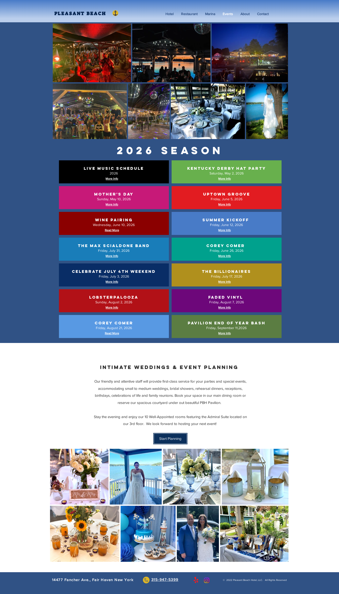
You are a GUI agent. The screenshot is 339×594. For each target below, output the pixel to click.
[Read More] (112, 230)
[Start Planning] (170, 439)
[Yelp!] (196, 580)
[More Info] (112, 179)
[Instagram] (206, 580)
